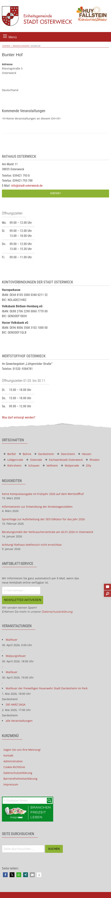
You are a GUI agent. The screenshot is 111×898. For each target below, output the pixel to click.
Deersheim (66, 454)
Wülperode (70, 465)
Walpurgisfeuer (16, 655)
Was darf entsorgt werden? (18, 417)
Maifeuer (12, 639)
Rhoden (93, 460)
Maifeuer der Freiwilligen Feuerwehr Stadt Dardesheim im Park (46, 688)
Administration (13, 761)
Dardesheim (44, 454)
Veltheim (50, 465)
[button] (5, 874)
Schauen (32, 465)
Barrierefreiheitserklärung (20, 778)
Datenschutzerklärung (57, 611)
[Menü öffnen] (5, 36)
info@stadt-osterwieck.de (27, 185)
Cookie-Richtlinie (14, 767)
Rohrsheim (12, 465)
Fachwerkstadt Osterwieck (64, 460)
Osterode (34, 460)
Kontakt (55, 193)
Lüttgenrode (13, 460)
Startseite (6, 46)
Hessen (84, 454)
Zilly (86, 465)
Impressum (10, 784)
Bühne (25, 454)
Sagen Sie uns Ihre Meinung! (22, 749)
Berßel (9, 454)
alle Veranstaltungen (19, 720)
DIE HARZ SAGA (15, 704)
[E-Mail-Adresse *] (21, 590)
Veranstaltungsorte (19, 46)
